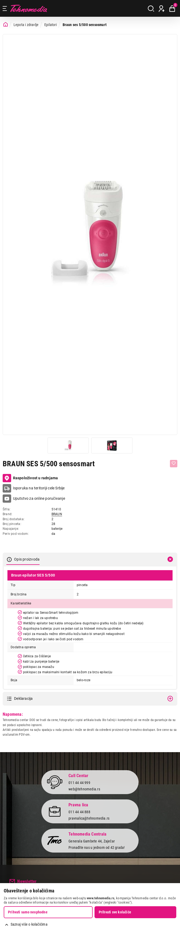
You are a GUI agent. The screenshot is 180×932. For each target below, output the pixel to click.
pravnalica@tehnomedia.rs (88, 818)
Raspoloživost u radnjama (30, 478)
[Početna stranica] (5, 25)
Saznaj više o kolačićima (29, 924)
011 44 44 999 (79, 783)
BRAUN (57, 514)
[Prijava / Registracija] (161, 8)
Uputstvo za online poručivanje (39, 498)
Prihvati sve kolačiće (115, 912)
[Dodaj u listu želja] (173, 463)
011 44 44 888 (79, 812)
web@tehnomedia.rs (84, 789)
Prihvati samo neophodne (28, 912)
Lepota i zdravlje (26, 25)
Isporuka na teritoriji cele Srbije (39, 488)
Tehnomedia (28, 8)
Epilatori (50, 25)
